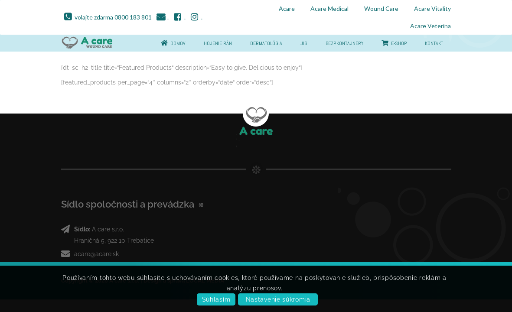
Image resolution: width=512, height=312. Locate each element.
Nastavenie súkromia (278, 299)
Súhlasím (216, 299)
